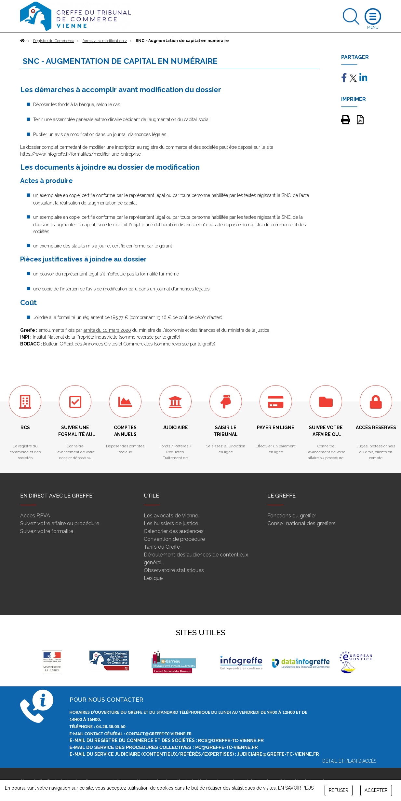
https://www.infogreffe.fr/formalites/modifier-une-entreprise (80, 154)
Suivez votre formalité (46, 531)
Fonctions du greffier (291, 516)
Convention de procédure (174, 539)
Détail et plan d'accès (349, 761)
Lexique (153, 578)
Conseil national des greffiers (301, 523)
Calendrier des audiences (174, 531)
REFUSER (338, 790)
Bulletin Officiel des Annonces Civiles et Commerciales (98, 343)
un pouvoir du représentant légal (65, 273)
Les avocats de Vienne (171, 516)
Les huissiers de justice (171, 523)
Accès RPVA (35, 516)
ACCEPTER (376, 790)
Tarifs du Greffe (162, 547)
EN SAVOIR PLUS (296, 788)
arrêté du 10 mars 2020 (107, 330)
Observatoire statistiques (174, 570)
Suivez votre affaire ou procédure (59, 523)
